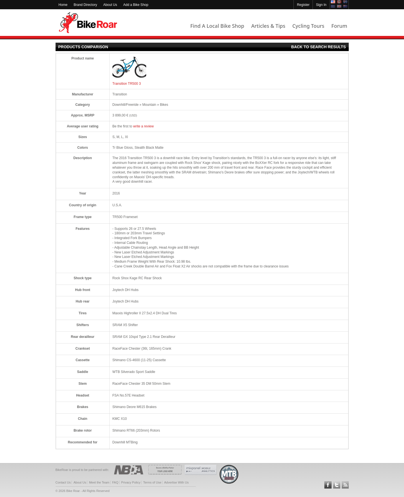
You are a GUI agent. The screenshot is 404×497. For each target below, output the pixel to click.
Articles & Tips (268, 25)
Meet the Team (99, 482)
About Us (110, 5)
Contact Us (63, 482)
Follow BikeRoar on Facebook (328, 485)
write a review (143, 126)
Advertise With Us (176, 482)
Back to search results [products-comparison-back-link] (318, 47)
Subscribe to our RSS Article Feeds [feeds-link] (345, 485)
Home (63, 5)
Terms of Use (152, 482)
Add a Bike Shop (135, 5)
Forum (339, 25)
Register (303, 5)
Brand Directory (85, 5)
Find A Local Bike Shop (217, 25)
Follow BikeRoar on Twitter (336, 485)
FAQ (115, 482)
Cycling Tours (308, 25)
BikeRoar (88, 22)
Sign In (321, 5)
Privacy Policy (130, 482)
